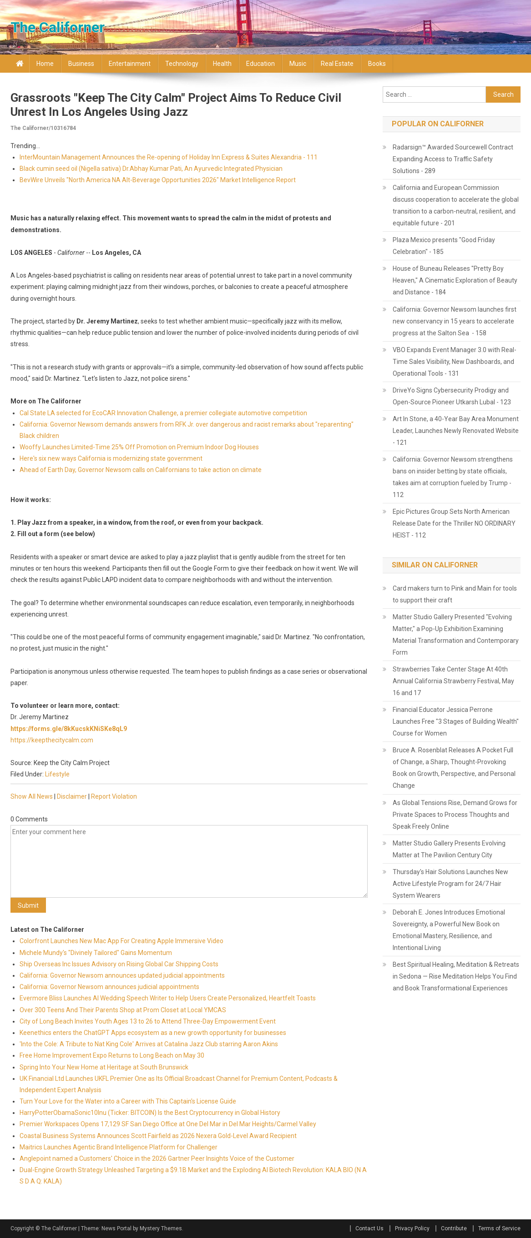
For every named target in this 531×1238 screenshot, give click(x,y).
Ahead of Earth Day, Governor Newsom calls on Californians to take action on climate (141, 469)
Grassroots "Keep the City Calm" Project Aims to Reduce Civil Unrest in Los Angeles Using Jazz (175, 105)
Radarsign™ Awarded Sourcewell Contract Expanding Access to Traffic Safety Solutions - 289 (453, 159)
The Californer (57, 27)
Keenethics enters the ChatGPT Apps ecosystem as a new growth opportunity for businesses (153, 1032)
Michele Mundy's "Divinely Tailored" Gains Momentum (96, 952)
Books (377, 63)
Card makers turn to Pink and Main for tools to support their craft (455, 594)
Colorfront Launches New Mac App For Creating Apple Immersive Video (121, 941)
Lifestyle (57, 774)
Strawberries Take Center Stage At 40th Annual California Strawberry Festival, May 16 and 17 (453, 681)
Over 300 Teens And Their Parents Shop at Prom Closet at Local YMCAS (123, 1010)
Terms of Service (499, 1228)
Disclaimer (72, 796)
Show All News (31, 796)
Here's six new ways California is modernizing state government (111, 458)
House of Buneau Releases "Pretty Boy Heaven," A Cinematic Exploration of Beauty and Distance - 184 (455, 280)
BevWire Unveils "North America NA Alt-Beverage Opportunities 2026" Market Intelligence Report (158, 180)
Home (45, 63)
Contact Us (369, 1228)
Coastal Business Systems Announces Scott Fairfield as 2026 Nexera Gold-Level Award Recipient (158, 1135)
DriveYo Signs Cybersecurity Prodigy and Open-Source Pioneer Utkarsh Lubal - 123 (452, 396)
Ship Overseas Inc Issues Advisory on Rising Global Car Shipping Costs (119, 964)
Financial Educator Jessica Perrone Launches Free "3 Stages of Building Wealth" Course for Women (456, 721)
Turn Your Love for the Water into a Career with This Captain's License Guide (128, 1101)
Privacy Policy (412, 1228)
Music (297, 63)
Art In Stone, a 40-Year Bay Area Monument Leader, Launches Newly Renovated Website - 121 (456, 430)
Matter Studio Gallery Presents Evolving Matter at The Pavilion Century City (449, 849)
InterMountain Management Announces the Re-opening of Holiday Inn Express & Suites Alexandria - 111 (169, 157)
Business (81, 63)
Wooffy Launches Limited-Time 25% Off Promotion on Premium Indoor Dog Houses (139, 447)
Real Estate (337, 63)
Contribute (454, 1228)
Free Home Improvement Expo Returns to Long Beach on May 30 (112, 1055)
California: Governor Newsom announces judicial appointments (109, 986)
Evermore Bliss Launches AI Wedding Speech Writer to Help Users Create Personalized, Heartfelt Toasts (168, 998)
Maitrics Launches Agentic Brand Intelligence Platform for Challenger (118, 1147)
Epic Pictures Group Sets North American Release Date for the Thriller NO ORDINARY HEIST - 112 (454, 523)
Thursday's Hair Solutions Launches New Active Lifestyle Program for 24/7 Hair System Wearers (450, 883)
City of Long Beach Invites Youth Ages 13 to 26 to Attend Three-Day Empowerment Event (148, 1021)
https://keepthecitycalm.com (51, 740)
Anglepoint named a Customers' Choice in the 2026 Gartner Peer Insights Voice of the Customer (157, 1158)
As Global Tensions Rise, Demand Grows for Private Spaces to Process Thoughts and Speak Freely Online (455, 814)
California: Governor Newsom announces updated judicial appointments (122, 975)
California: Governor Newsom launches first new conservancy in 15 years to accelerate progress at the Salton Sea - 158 (454, 321)
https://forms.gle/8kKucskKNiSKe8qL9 (68, 728)
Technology (181, 63)
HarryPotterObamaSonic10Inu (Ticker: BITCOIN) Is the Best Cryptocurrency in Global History (150, 1112)
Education (260, 63)
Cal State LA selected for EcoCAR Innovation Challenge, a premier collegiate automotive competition (163, 413)
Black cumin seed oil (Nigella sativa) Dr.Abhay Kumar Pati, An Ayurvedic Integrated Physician (151, 168)
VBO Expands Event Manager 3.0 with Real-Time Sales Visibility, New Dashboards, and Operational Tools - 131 (454, 361)
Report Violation (114, 796)
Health (222, 63)
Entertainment (130, 63)
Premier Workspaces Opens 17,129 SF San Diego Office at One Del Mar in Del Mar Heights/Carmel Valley (168, 1124)
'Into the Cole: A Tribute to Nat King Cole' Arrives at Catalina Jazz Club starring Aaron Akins (149, 1044)
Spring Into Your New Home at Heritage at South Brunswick (104, 1067)
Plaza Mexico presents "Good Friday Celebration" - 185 (444, 245)
